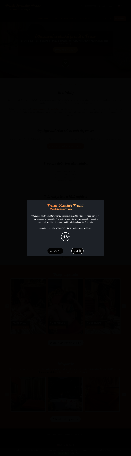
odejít (77, 250)
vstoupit (55, 250)
